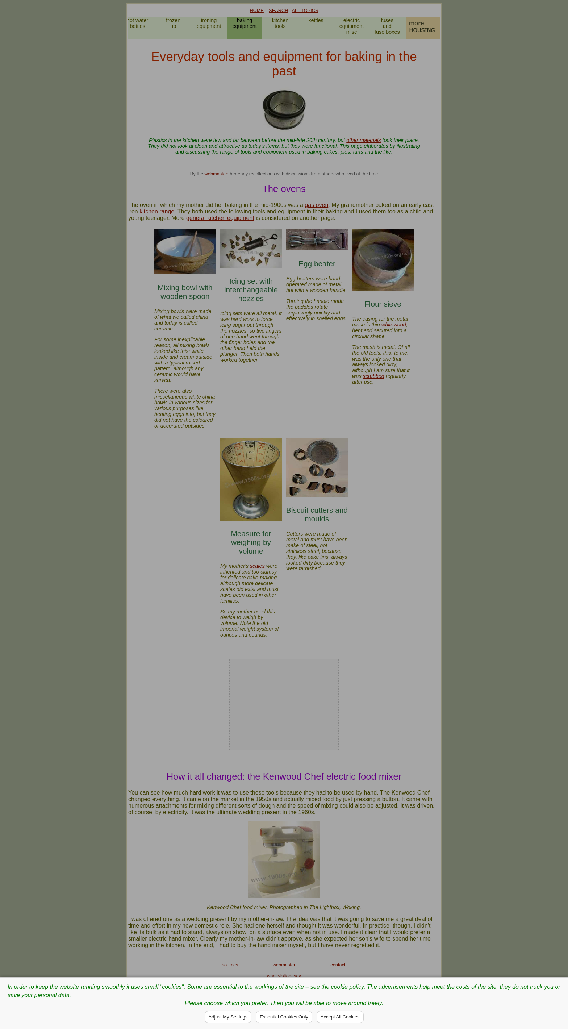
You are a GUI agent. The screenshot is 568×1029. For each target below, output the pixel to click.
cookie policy (347, 987)
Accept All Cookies (340, 1017)
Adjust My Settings (228, 1017)
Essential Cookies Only (284, 1017)
